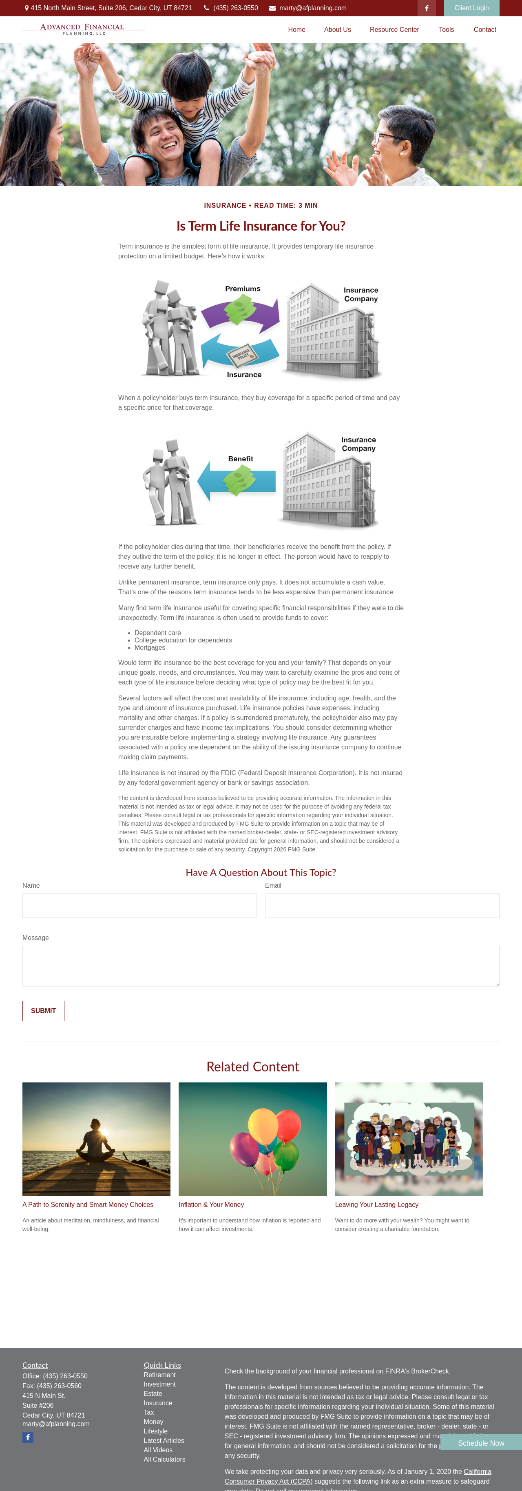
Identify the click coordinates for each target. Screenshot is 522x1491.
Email (273, 885)
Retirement (160, 1374)
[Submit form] (43, 1011)
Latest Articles (164, 1440)
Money (154, 1421)
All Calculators (165, 1459)
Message (35, 937)
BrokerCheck (430, 1371)
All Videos (158, 1450)
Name (31, 885)
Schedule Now (481, 1443)
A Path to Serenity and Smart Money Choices (87, 1204)
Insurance (158, 1403)
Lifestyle (156, 1431)
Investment (160, 1384)
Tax (149, 1412)
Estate (153, 1393)
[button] (297, 29)
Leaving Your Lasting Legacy (377, 1204)
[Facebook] (427, 8)
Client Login (472, 7)
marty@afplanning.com (307, 7)
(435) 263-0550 (230, 7)
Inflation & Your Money (211, 1204)
